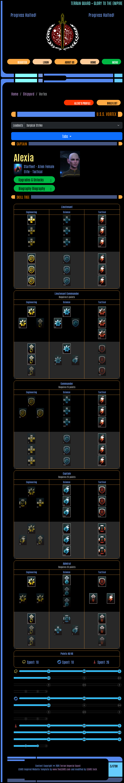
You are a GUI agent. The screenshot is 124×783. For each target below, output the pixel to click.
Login (46, 62)
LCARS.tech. (92, 769)
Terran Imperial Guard (70, 765)
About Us (69, 62)
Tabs (65, 136)
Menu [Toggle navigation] (115, 62)
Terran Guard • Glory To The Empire (96, 3)
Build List (112, 103)
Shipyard (28, 93)
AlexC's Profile (82, 103)
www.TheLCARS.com (61, 769)
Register (22, 62)
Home (93, 62)
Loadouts (18, 125)
